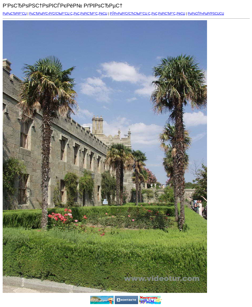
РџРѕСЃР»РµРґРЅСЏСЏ (206, 13)
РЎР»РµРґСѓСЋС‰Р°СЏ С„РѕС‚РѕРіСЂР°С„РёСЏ (147, 13)
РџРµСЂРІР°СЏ (15, 13)
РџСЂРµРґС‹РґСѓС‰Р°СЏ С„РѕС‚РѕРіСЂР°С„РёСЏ (68, 13)
